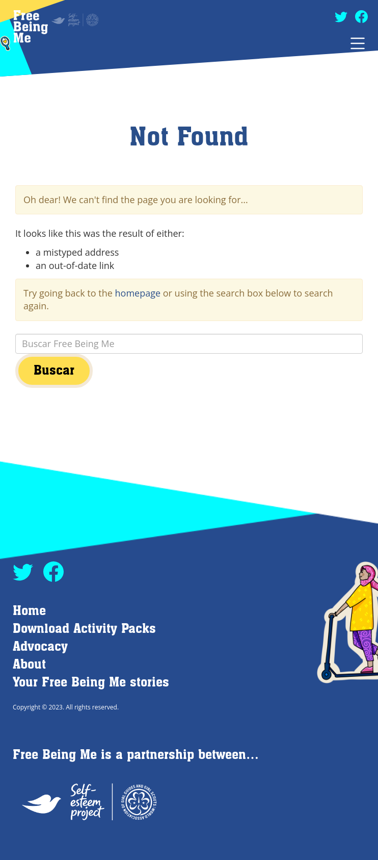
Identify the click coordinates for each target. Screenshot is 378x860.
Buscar (54, 370)
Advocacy (40, 647)
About (29, 664)
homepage (138, 293)
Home (29, 611)
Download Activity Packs (84, 629)
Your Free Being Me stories (91, 682)
